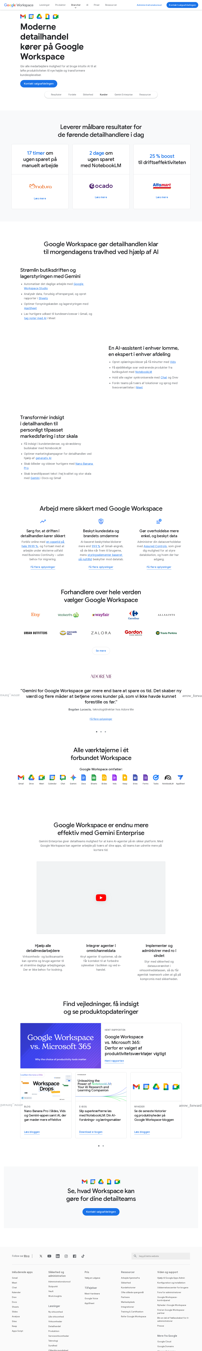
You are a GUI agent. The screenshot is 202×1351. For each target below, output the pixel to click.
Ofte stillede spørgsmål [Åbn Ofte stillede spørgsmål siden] (132, 1292)
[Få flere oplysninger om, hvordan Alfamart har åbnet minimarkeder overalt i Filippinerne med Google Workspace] (162, 197)
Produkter (60, 5)
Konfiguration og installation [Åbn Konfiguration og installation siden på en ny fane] (171, 1282)
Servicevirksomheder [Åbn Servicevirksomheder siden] (58, 1336)
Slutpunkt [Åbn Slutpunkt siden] (53, 1286)
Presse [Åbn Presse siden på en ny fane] (160, 1326)
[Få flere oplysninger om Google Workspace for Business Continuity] (43, 567)
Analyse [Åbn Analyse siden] (16, 1316)
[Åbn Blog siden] (26, 1256)
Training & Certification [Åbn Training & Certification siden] (132, 1311)
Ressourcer (111, 5)
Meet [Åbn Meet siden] (14, 1282)
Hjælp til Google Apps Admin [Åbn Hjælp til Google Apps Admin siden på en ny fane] (171, 1278)
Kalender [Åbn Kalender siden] (16, 1292)
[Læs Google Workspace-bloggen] (142, 1132)
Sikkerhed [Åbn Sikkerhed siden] (126, 1282)
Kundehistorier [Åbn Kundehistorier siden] (128, 1287)
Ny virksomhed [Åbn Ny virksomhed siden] (55, 1312)
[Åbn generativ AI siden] (43, 458)
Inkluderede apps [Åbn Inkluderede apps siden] (22, 1272)
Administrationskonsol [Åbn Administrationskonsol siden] (59, 1281)
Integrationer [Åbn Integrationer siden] (127, 1307)
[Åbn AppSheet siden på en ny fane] (30, 308)
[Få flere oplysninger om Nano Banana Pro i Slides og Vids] (32, 1132)
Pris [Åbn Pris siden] (87, 1272)
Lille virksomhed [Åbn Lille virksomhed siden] (56, 1316)
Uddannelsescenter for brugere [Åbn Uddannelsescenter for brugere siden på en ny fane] (172, 1287)
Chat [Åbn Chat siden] (14, 1287)
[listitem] (21, 787)
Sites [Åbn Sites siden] (14, 1321)
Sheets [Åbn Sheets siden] (15, 1307)
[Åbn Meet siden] (139, 387)
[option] (56, 95)
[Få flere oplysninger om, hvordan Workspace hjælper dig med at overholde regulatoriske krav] (159, 567)
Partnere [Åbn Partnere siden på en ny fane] (125, 1297)
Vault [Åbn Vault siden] (50, 1291)
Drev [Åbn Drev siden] (14, 1297)
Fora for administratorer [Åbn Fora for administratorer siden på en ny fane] (169, 1292)
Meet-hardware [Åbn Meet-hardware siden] (92, 1293)
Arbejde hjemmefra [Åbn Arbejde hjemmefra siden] (130, 1278)
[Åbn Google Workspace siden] (19, 5)
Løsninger (44, 5)
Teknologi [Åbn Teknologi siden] (53, 1340)
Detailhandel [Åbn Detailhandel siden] (54, 1326)
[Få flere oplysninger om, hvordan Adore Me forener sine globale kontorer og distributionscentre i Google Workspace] (101, 719)
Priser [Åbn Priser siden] (97, 5)
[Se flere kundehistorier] (101, 651)
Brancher (76, 5)
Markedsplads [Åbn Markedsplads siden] (128, 1302)
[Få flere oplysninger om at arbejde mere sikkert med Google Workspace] (101, 567)
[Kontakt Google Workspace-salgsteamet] (182, 5)
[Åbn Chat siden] (164, 377)
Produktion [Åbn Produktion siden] (53, 1331)
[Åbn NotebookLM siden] (143, 372)
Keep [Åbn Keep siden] (14, 1326)
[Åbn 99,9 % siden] (96, 546)
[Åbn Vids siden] (173, 362)
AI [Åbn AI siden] (87, 5)
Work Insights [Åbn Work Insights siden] (55, 1296)
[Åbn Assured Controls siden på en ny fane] (155, 546)
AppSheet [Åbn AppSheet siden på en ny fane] (89, 1303)
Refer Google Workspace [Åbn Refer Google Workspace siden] (133, 1316)
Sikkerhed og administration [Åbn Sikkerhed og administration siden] (57, 1274)
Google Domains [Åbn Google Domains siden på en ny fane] (165, 1346)
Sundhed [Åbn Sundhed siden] (52, 1345)
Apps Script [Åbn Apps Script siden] (17, 1331)
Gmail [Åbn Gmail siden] (15, 1278)
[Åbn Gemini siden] (35, 478)
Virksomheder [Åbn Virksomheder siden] (55, 1321)
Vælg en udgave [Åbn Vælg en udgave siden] (92, 1278)
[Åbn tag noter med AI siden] (35, 318)
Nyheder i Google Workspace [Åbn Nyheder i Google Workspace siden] (171, 1305)
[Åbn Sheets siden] (43, 298)
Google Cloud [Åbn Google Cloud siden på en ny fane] (164, 1341)
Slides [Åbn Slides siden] (15, 1311)
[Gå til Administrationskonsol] (149, 5)
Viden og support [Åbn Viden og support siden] (167, 1272)
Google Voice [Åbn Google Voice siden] (91, 1298)
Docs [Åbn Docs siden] (14, 1302)
